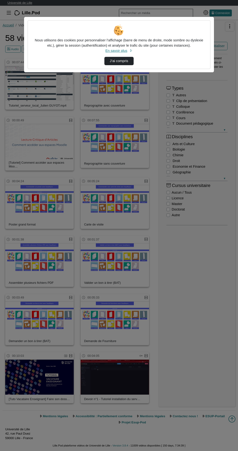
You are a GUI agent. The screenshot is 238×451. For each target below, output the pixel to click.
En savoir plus (118, 50)
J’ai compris (119, 61)
